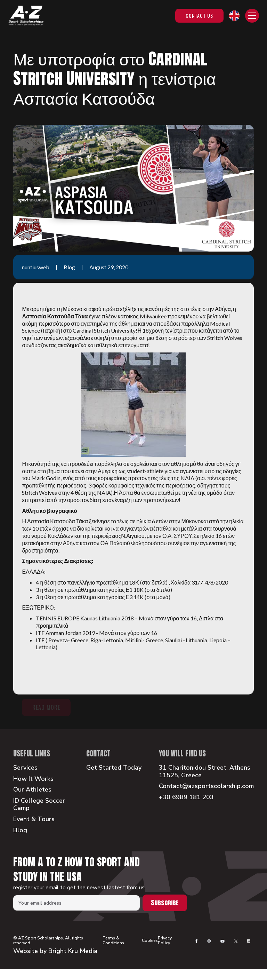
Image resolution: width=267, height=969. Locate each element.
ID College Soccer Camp (39, 804)
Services (25, 768)
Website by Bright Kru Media (55, 951)
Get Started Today (113, 768)
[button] (234, 15)
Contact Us (199, 15)
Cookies (150, 940)
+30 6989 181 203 (186, 797)
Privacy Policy (165, 941)
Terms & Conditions (113, 941)
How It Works (33, 779)
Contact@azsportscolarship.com (206, 786)
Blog (20, 830)
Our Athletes (32, 790)
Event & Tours (34, 819)
